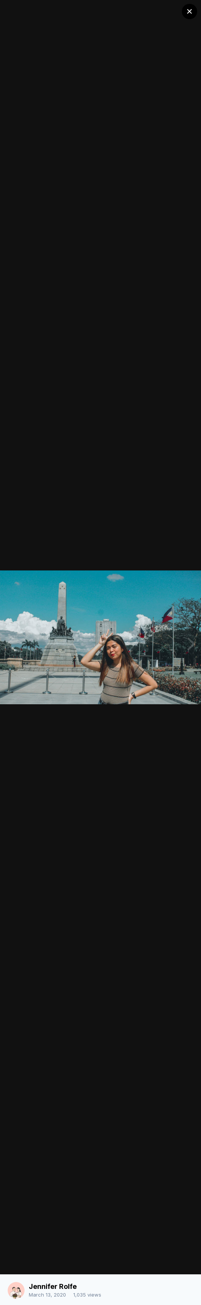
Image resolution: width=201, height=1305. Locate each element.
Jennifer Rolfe (53, 1286)
